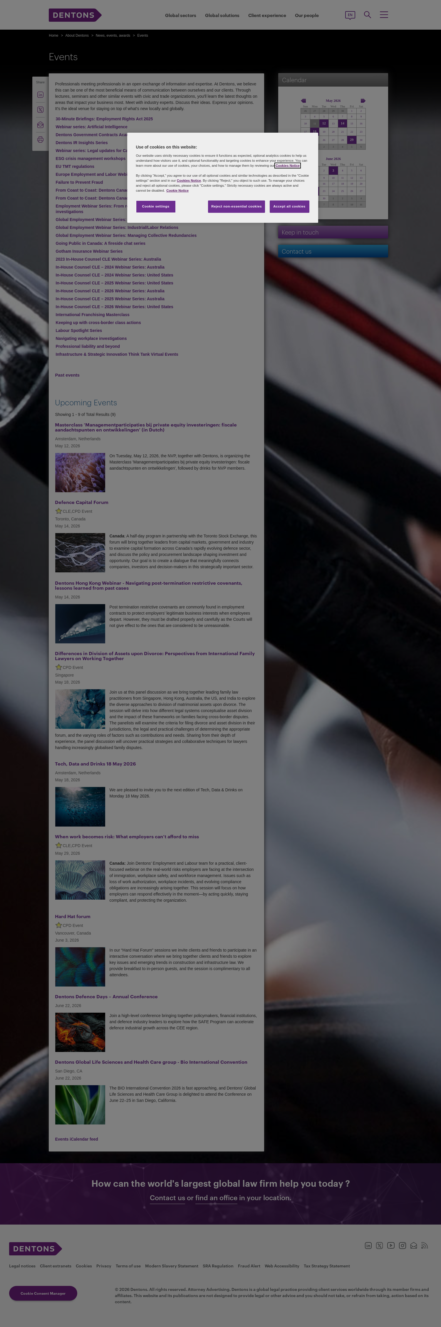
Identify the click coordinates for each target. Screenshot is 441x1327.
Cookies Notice (288, 165)
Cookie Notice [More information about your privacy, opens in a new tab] (177, 190)
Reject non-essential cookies (236, 206)
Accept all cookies (289, 206)
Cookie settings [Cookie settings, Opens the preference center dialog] (155, 206)
